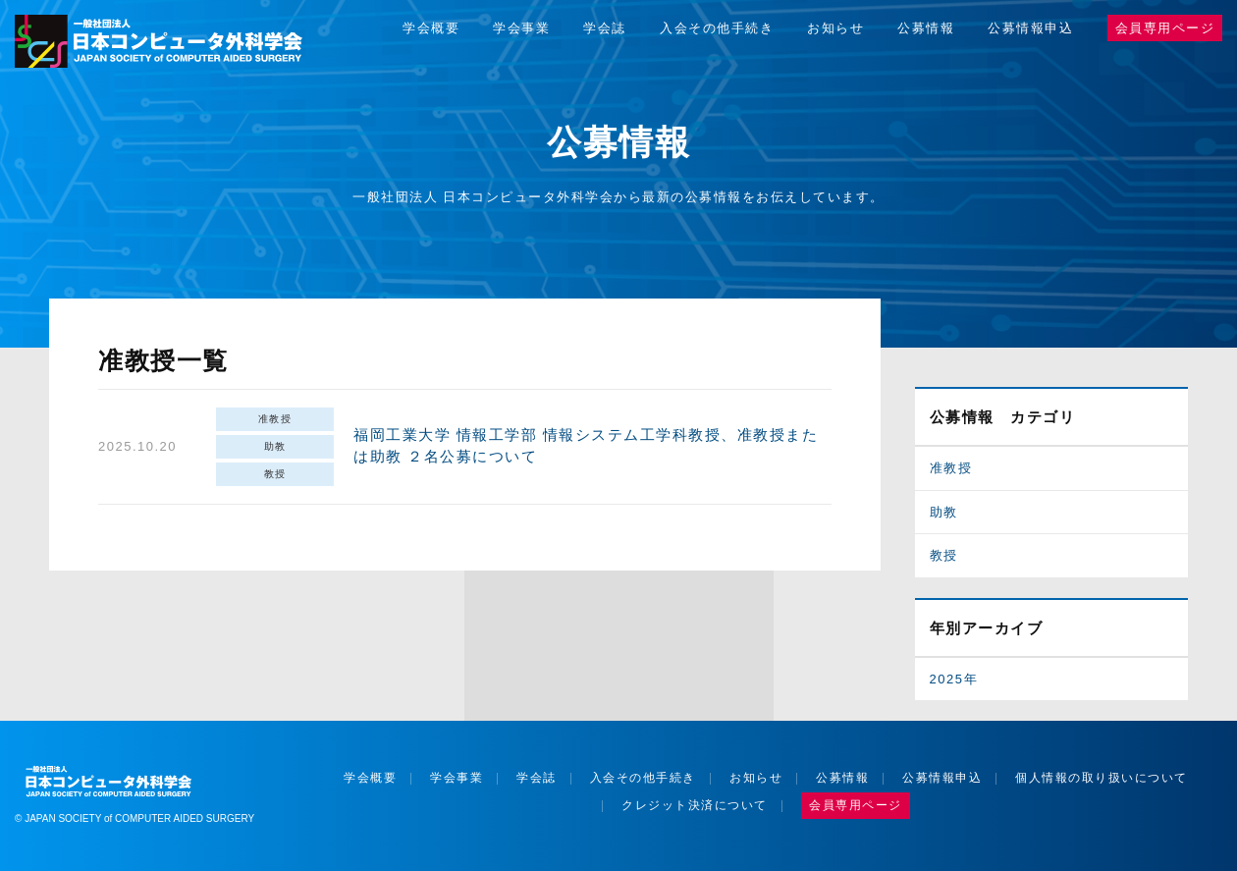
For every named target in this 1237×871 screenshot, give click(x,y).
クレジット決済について (694, 805)
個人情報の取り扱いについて (1101, 778)
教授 (275, 473)
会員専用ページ (1165, 28)
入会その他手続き (717, 28)
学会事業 (521, 28)
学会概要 (431, 28)
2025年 (954, 679)
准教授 (275, 418)
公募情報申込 (1030, 28)
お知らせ (835, 28)
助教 (275, 446)
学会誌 (604, 28)
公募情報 (925, 28)
